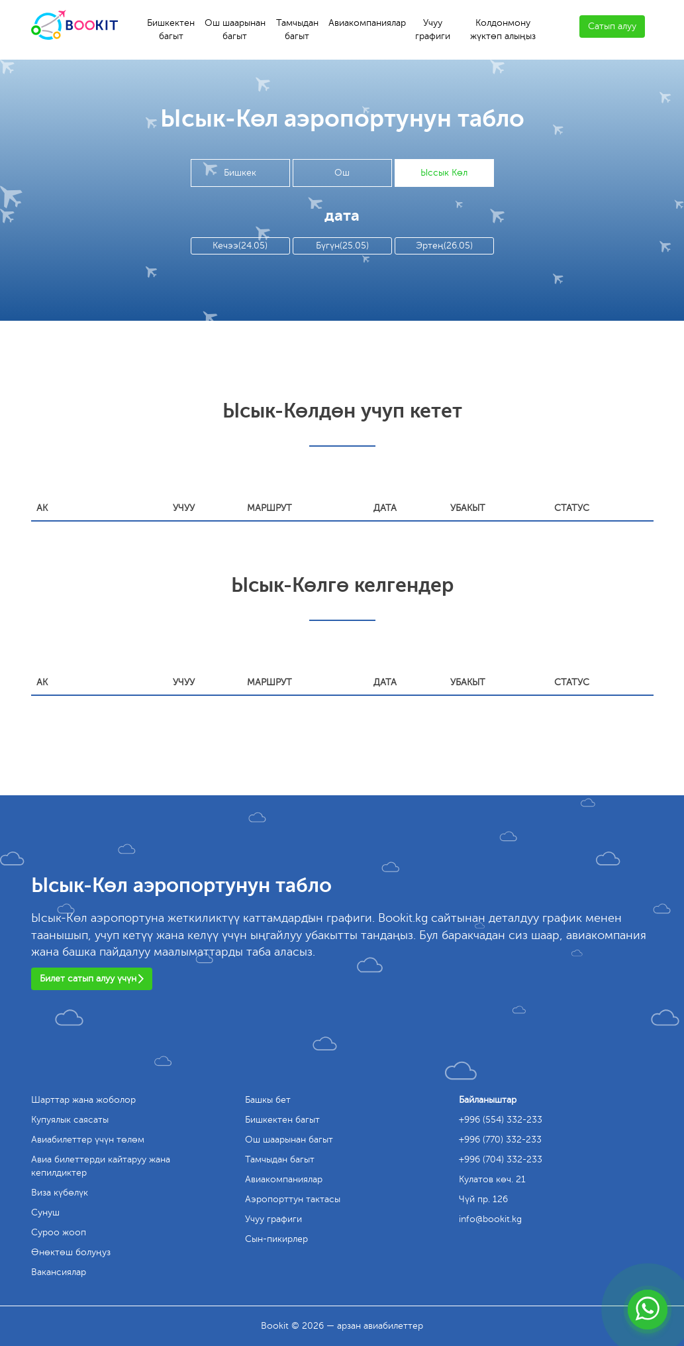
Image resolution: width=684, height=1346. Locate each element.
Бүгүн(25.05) (342, 246)
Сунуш (45, 1212)
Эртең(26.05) (444, 246)
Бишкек (240, 173)
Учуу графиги (432, 29)
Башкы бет (268, 1100)
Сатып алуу (612, 26)
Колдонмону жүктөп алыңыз (503, 29)
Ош (342, 173)
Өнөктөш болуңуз (71, 1252)
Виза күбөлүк (59, 1193)
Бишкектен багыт (171, 29)
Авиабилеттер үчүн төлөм (87, 1140)
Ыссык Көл (443, 173)
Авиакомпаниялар (367, 23)
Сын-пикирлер (276, 1239)
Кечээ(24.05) (240, 246)
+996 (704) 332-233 (500, 1159)
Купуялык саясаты (70, 1120)
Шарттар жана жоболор (83, 1100)
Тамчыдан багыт (297, 29)
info (490, 1219)
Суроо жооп (58, 1232)
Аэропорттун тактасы (292, 1199)
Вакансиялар (58, 1272)
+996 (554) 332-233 (500, 1120)
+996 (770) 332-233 (500, 1140)
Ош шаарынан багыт (235, 29)
